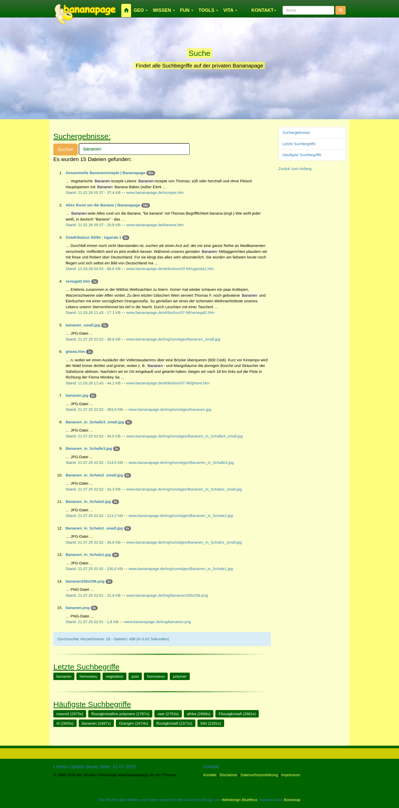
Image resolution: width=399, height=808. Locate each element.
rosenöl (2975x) (69, 714)
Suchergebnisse (296, 132)
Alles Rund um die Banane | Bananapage (103, 205)
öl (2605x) (65, 723)
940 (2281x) (211, 723)
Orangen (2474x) (133, 723)
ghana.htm (75, 351)
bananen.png (77, 607)
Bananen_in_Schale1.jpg (88, 554)
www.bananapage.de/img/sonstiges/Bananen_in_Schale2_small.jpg (184, 489)
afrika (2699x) (199, 714)
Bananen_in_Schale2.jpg (88, 501)
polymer (179, 676)
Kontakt (209, 775)
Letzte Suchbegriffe (299, 144)
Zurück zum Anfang (295, 168)
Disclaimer (228, 775)
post (135, 676)
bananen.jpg (77, 395)
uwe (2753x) (168, 714)
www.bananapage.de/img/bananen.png (157, 622)
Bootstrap (292, 799)
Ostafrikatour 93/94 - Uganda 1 (93, 237)
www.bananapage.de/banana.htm (155, 225)
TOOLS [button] (208, 10)
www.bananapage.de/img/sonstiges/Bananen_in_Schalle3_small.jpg (184, 436)
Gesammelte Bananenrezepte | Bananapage (105, 173)
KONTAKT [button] (263, 10)
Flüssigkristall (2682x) (237, 714)
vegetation (114, 676)
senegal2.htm (78, 281)
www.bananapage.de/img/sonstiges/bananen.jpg (169, 409)
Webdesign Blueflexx (239, 799)
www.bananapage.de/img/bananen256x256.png (167, 595)
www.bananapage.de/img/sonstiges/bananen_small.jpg (173, 339)
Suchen (65, 149)
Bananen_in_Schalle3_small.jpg (95, 422)
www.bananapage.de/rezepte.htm (155, 192)
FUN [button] (186, 10)
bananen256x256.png (85, 581)
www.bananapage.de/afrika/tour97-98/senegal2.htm (170, 312)
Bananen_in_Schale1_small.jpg (94, 528)
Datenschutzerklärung (259, 775)
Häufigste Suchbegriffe (302, 155)
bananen (63, 676)
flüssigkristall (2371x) (174, 723)
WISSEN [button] (164, 10)
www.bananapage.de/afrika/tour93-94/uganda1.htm (170, 268)
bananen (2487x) (96, 723)
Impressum (290, 775)
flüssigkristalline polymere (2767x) (120, 714)
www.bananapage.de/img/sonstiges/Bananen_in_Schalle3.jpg (181, 462)
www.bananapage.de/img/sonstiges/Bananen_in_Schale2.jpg (180, 515)
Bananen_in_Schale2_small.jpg (94, 475)
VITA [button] (230, 10)
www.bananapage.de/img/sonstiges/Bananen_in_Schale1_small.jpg (184, 542)
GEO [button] (141, 10)
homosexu (88, 676)
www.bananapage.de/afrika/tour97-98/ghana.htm (168, 383)
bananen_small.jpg (83, 325)
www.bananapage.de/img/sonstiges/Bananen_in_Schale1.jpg (180, 568)
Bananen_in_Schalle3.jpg (89, 448)
